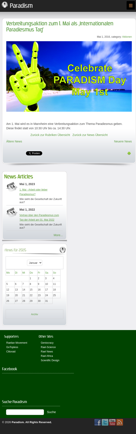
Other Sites (46, 336)
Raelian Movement (16, 342)
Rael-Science (48, 347)
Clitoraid (10, 351)
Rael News (47, 351)
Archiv (34, 314)
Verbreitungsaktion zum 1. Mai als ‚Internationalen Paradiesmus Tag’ (59, 26)
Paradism (18, 422)
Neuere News (123, 141)
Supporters (11, 336)
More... (58, 235)
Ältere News (14, 141)
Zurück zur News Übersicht (90, 135)
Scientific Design (50, 360)
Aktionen (127, 36)
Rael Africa (47, 356)
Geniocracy (47, 342)
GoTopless (12, 347)
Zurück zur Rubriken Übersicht (50, 135)
